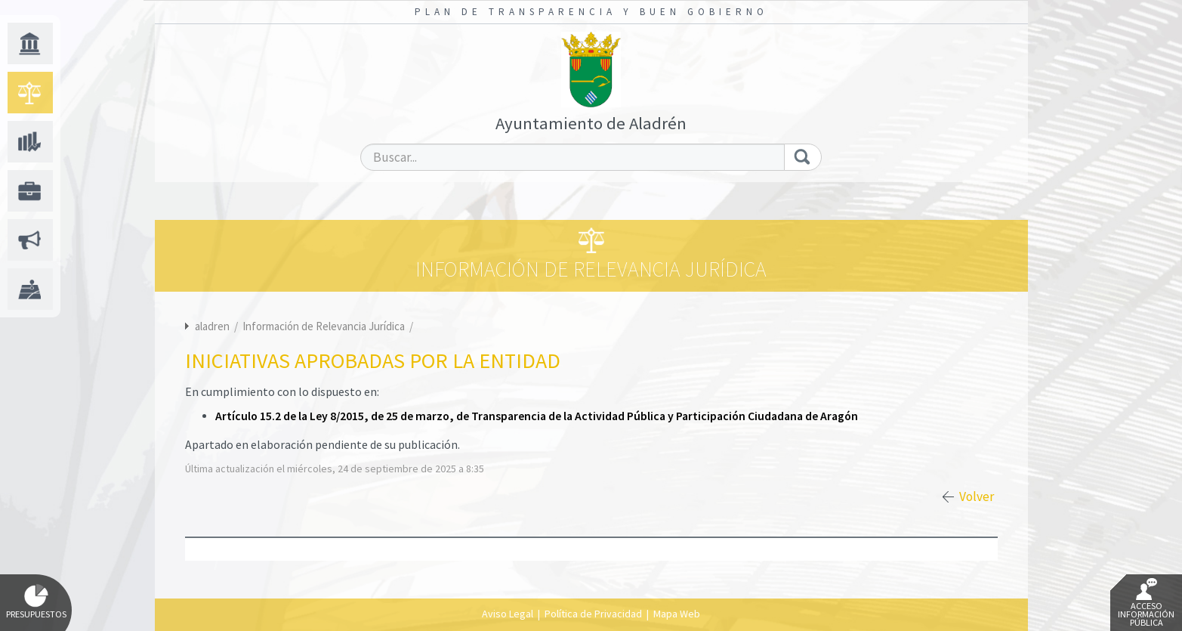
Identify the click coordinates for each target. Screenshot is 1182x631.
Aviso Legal (507, 613)
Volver (976, 496)
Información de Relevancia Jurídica (324, 326)
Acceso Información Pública (1146, 603)
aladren (212, 326)
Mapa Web (676, 613)
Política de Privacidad (593, 613)
